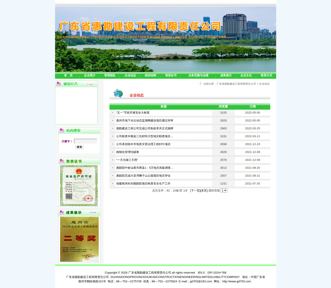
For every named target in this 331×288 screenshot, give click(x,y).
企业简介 (89, 75)
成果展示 (226, 75)
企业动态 (130, 75)
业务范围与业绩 (198, 75)
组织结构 (150, 75)
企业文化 (246, 75)
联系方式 (266, 75)
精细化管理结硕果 (127, 152)
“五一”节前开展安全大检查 (133, 112)
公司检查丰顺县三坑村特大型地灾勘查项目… (144, 136)
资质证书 (171, 75)
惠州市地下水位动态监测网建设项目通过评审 (144, 120)
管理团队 (110, 75)
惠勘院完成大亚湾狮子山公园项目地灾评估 (143, 175)
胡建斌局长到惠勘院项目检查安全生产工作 (143, 183)
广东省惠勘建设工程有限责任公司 (236, 83)
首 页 (68, 75)
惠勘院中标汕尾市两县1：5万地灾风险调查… (145, 167)
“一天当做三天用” (127, 160)
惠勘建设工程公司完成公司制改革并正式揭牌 (144, 128)
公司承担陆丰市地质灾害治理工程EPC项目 (143, 144)
